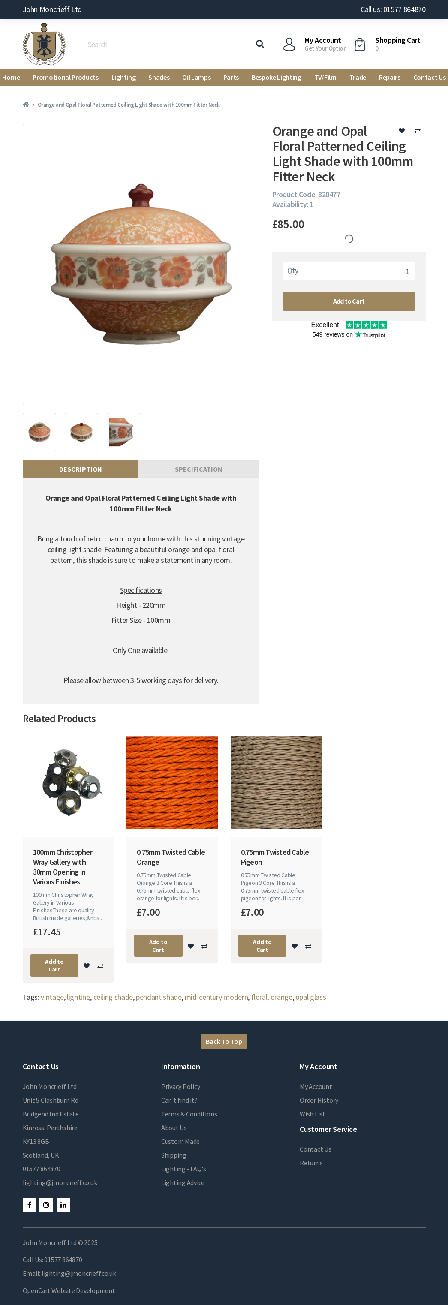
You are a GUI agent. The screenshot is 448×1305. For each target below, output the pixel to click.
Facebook (29, 1205)
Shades (158, 77)
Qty (292, 270)
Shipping (173, 1155)
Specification (198, 469)
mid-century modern (216, 997)
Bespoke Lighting (276, 77)
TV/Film (325, 77)
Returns (311, 1162)
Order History (319, 1100)
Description (80, 469)
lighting (78, 997)
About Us (174, 1127)
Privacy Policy (180, 1086)
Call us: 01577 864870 (393, 9)
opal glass (310, 997)
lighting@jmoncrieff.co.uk (60, 1182)
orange (281, 997)
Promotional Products (66, 77)
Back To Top (224, 1041)
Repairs (389, 77)
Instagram (46, 1205)
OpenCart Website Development (69, 1290)
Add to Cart (348, 301)
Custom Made (180, 1141)
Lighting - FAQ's (183, 1168)
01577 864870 (41, 1168)
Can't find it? (179, 1100)
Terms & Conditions (189, 1114)
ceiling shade (113, 997)
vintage (52, 997)
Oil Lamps (196, 77)
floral (259, 997)
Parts (230, 77)
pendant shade (158, 997)
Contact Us (315, 1149)
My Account (316, 1086)
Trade (357, 77)
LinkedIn (63, 1205)
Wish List (312, 1114)
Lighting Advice (182, 1182)
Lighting (123, 77)
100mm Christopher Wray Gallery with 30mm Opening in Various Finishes (62, 867)
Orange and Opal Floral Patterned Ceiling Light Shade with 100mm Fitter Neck (129, 104)
